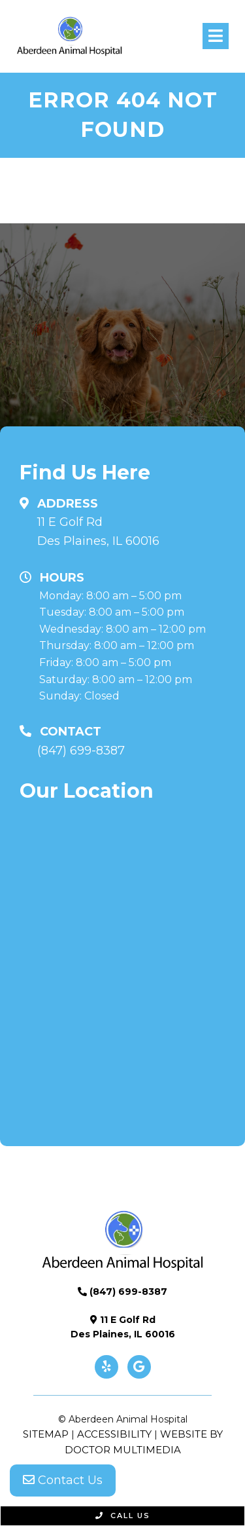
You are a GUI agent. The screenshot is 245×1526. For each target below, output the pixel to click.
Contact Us (63, 1480)
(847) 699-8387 (81, 750)
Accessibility (114, 1434)
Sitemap (46, 1434)
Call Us (122, 1515)
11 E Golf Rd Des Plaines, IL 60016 (98, 531)
